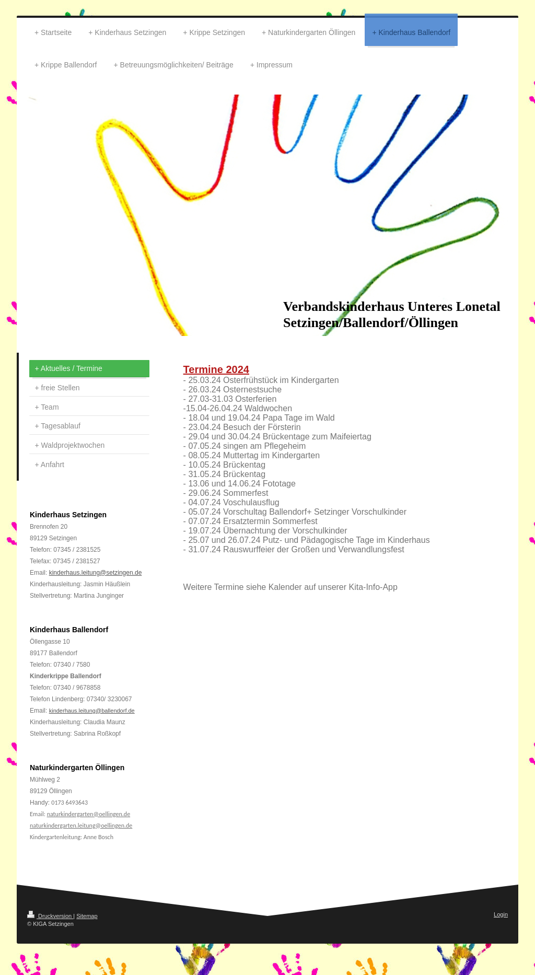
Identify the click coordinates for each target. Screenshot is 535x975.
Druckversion (50, 916)
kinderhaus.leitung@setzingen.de (95, 572)
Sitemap (86, 916)
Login (501, 914)
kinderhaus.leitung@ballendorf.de (92, 710)
